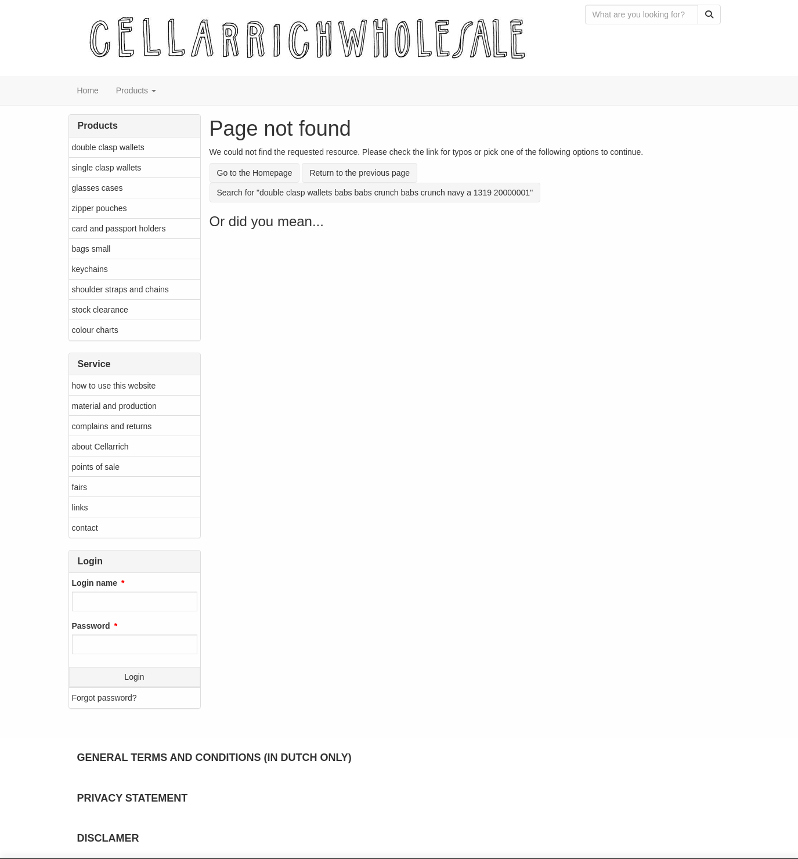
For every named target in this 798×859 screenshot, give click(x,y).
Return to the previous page (359, 172)
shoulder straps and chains (120, 289)
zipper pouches (99, 208)
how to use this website (114, 385)
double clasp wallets (108, 147)
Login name (95, 583)
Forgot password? (104, 697)
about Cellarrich (100, 446)
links (80, 507)
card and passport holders (119, 228)
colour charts (95, 330)
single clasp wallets (107, 167)
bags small (91, 248)
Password (91, 625)
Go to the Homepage (255, 172)
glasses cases (97, 188)
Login (134, 677)
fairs (79, 487)
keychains (90, 269)
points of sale (96, 467)
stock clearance (100, 309)
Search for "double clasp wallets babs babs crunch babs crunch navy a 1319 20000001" (375, 192)
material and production (114, 406)
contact (85, 527)
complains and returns (112, 426)
